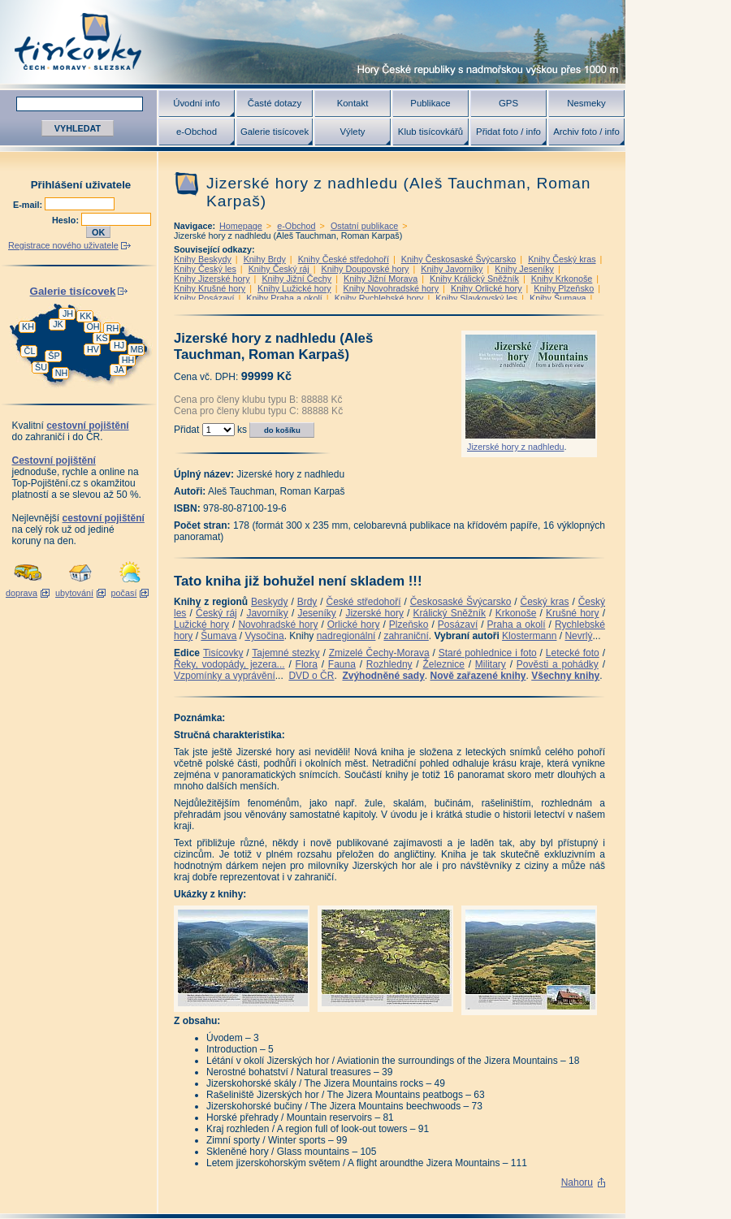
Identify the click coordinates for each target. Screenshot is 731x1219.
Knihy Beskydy (202, 259)
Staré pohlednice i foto (488, 653)
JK (58, 324)
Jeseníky (316, 613)
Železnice (444, 664)
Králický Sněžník (450, 613)
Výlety (352, 131)
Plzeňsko (409, 624)
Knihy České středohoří (343, 259)
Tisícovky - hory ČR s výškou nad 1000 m (312, 42)
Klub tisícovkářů (430, 131)
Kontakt (353, 103)
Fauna (342, 664)
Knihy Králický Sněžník (474, 278)
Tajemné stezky (285, 653)
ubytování (74, 593)
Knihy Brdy (265, 259)
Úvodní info (196, 103)
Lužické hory (201, 624)
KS (101, 338)
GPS (508, 103)
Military (490, 664)
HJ (119, 345)
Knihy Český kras (561, 259)
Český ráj (216, 613)
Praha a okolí (516, 624)
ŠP (53, 356)
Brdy (307, 601)
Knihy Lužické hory (294, 288)
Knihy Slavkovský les (476, 298)
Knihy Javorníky (451, 269)
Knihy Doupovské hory (365, 269)
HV (93, 349)
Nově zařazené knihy (478, 675)
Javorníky (267, 613)
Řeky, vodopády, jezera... (229, 664)
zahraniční (405, 636)
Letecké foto (572, 653)
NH (61, 373)
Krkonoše (516, 613)
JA (119, 369)
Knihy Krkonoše (562, 278)
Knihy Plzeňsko (564, 288)
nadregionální (346, 636)
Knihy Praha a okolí (284, 298)
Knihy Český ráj (279, 269)
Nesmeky (586, 103)
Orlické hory (353, 624)
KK (85, 316)
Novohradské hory (278, 624)
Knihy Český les (205, 269)
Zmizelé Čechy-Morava (379, 653)
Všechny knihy (565, 675)
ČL (30, 351)
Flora (307, 664)
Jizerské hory (374, 613)
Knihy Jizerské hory (212, 278)
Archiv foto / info (586, 131)
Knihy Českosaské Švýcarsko (459, 259)
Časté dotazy (274, 103)
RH (112, 328)
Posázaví (458, 624)
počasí (124, 593)
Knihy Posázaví (204, 298)
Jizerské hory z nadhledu (515, 447)
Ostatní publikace (364, 226)
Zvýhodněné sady (383, 675)
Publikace (430, 103)
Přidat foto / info (508, 131)
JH (68, 313)
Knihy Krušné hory (209, 288)
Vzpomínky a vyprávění (224, 675)
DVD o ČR (311, 675)
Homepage (240, 226)
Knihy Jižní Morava (380, 278)
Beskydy (269, 601)
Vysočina (263, 636)
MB (136, 349)
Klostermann (529, 636)
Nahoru (577, 1182)
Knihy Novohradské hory (391, 288)
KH (28, 326)
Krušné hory (572, 613)
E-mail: (29, 205)
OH (92, 326)
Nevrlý (578, 636)
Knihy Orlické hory (486, 288)
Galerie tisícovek (274, 131)
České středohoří (364, 601)
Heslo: (66, 220)
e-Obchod (196, 131)
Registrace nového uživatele (63, 245)
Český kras (545, 601)
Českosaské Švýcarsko (461, 601)
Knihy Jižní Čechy (296, 278)
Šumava (218, 636)
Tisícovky (223, 653)
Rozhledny (389, 664)
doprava (21, 593)
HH (128, 360)
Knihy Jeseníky (524, 269)
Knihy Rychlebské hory (379, 298)
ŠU (41, 367)
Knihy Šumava (558, 298)
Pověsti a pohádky (558, 664)
